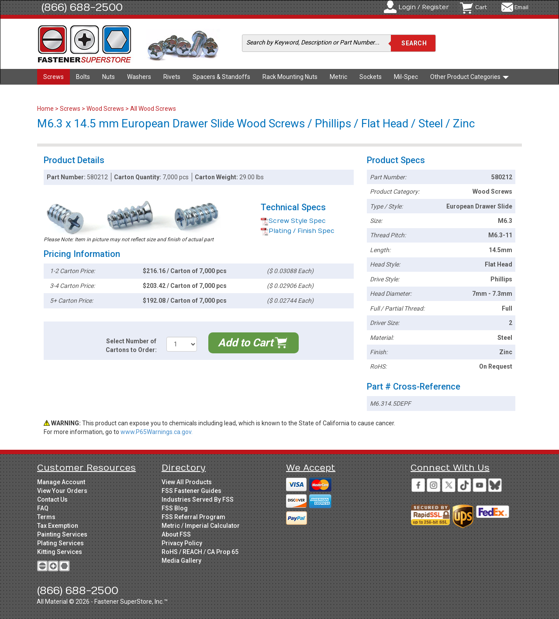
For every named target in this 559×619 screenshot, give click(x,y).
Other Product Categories (469, 76)
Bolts (83, 76)
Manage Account (61, 482)
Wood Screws (105, 108)
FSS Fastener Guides (191, 490)
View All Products (187, 482)
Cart (481, 7)
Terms (46, 516)
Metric (338, 76)
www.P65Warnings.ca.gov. (157, 431)
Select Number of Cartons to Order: (131, 345)
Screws (53, 76)
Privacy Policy (182, 543)
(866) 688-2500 (82, 7)
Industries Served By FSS (198, 499)
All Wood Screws (153, 108)
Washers (139, 76)
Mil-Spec (406, 76)
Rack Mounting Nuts (289, 76)
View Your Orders (62, 490)
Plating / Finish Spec (298, 231)
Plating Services (60, 543)
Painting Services (62, 534)
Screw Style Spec (293, 221)
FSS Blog (175, 508)
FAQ (42, 508)
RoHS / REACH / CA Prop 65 (200, 551)
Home (46, 108)
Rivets (171, 76)
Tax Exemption (57, 525)
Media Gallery (181, 560)
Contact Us (52, 499)
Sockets (370, 76)
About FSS (176, 534)
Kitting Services (59, 551)
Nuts (108, 76)
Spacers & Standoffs (221, 76)
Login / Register (423, 7)
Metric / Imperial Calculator (201, 525)
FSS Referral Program (193, 516)
